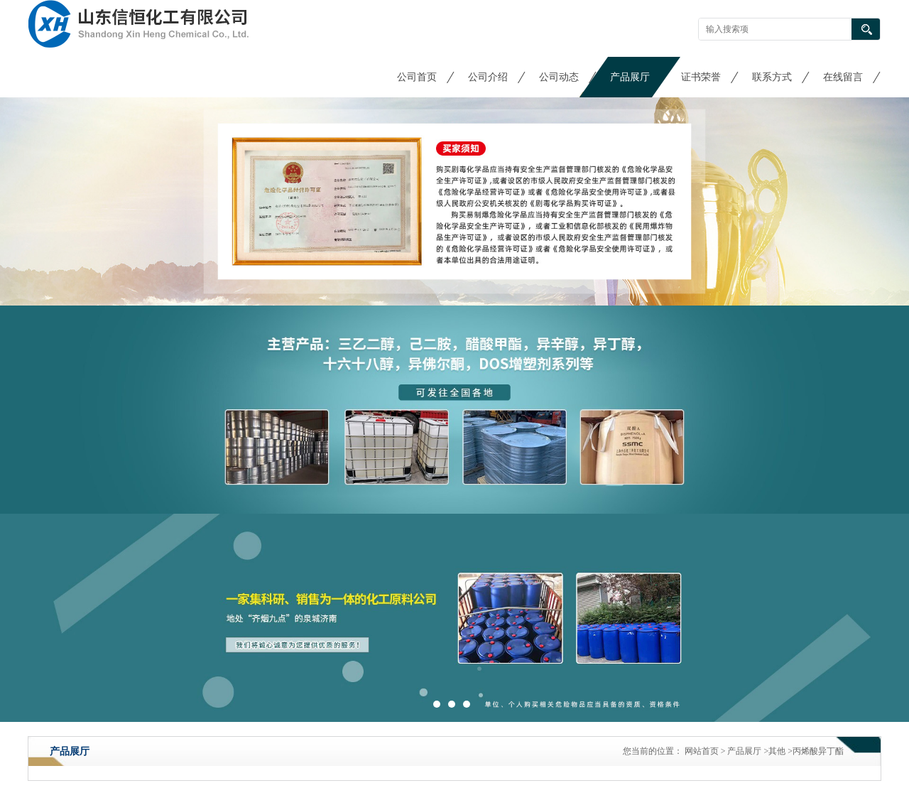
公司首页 (417, 77)
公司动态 (559, 77)
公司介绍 (488, 77)
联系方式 (772, 77)
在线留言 (843, 77)
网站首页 (702, 751)
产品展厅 (630, 77)
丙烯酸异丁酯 (818, 751)
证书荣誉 (701, 77)
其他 (776, 751)
